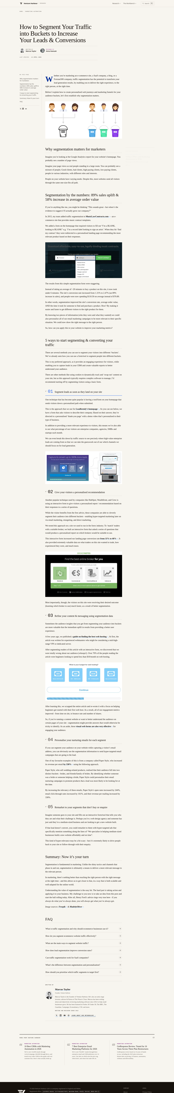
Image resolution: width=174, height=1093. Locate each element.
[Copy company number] (43, 1080)
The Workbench (129, 3)
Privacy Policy (147, 1075)
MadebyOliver (76, 890)
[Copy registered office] (71, 1075)
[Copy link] (26, 91)
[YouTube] (64, 998)
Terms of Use (146, 1083)
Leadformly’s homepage (87, 392)
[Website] (68, 998)
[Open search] (147, 3)
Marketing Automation (33, 11)
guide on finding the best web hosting (90, 620)
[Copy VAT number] (60, 1080)
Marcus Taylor (62, 972)
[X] (56, 998)
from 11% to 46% (108, 522)
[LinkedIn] (60, 998)
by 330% (67, 747)
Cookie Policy (146, 1079)
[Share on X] (19, 91)
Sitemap (126, 1086)
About (125, 1075)
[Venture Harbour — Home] (33, 3)
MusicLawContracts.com (97, 199)
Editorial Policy (128, 1079)
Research (116, 3)
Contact (126, 1083)
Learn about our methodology (83, 999)
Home (21, 11)
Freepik (62, 890)
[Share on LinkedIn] (22, 91)
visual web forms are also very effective (93, 710)
